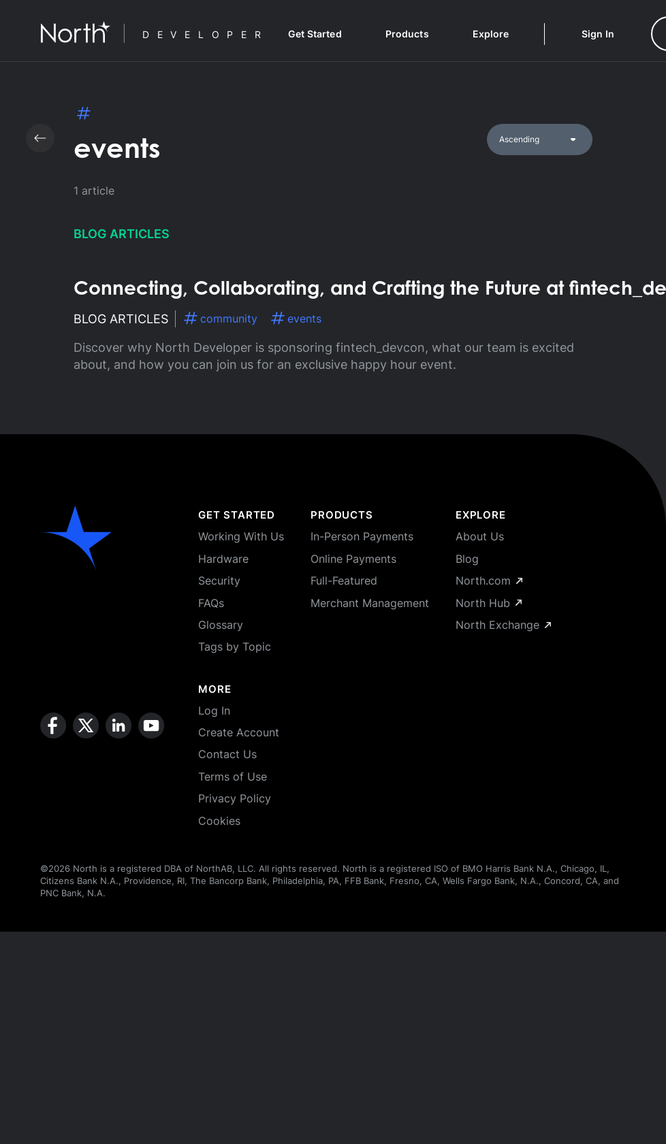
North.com (489, 580)
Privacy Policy (234, 798)
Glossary (220, 625)
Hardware (223, 559)
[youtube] (151, 770)
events (296, 318)
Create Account (238, 732)
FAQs (211, 603)
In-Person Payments (362, 536)
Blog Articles (122, 234)
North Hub (489, 603)
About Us (480, 536)
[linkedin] (118, 770)
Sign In (598, 33)
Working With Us (241, 536)
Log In (214, 710)
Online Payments (353, 559)
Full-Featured (344, 580)
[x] (86, 770)
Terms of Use (232, 776)
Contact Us (227, 754)
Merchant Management (370, 603)
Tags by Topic (234, 646)
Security (219, 580)
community (220, 318)
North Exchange (503, 625)
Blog (467, 559)
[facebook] (53, 770)
